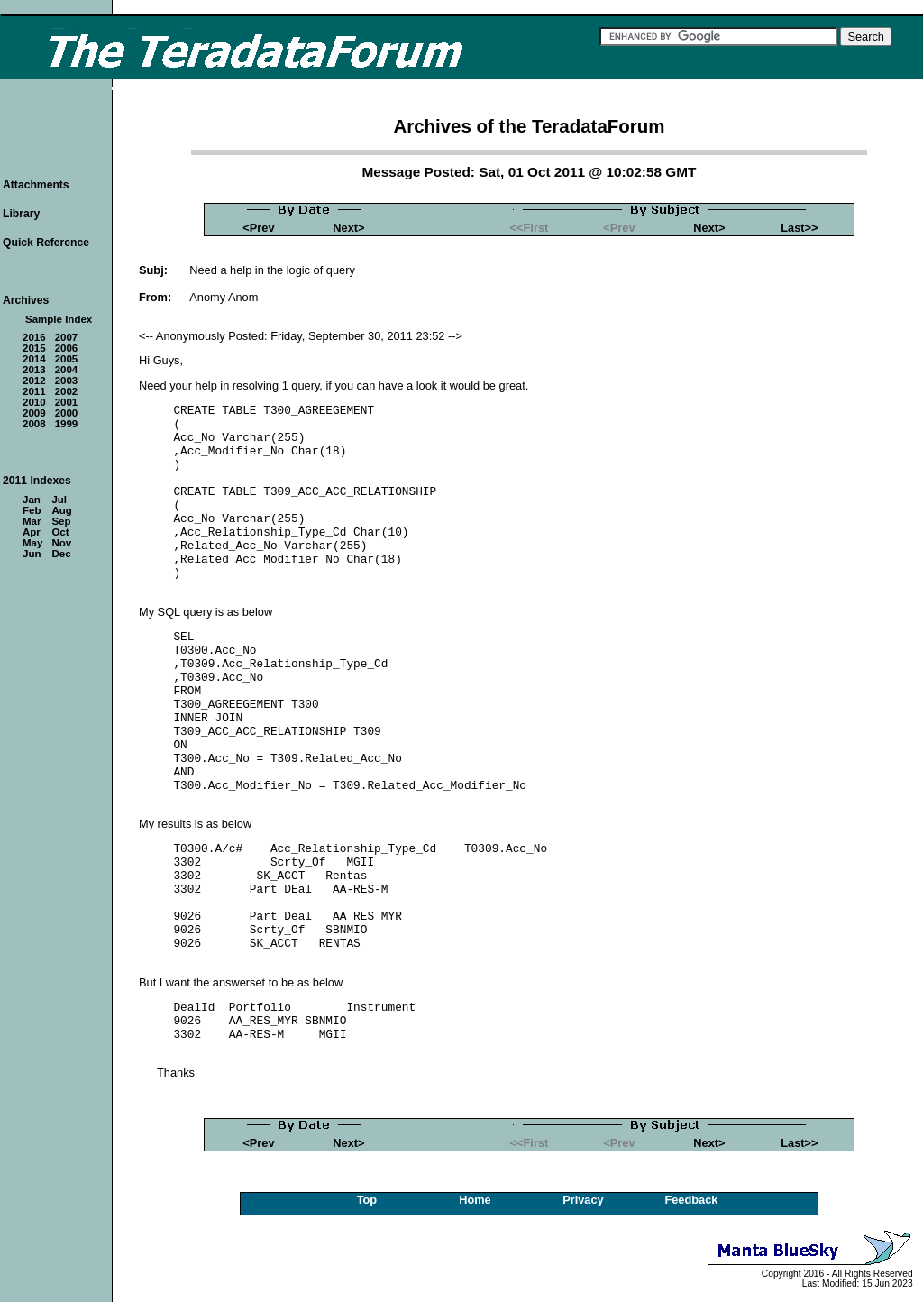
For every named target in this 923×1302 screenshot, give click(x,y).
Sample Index (58, 319)
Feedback (690, 1199)
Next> (348, 227)
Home (475, 1199)
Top (367, 1199)
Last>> (799, 227)
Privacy (583, 1199)
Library (21, 213)
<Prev (258, 227)
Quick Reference (46, 242)
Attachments (36, 185)
